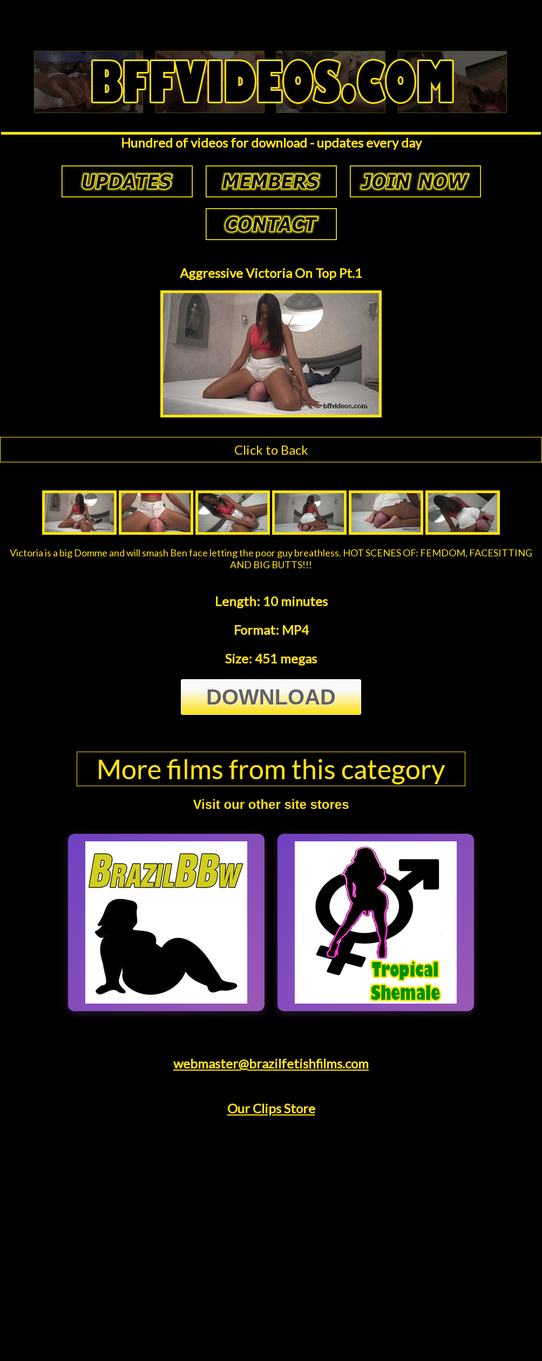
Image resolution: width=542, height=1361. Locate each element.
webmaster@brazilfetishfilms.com (271, 1063)
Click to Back (271, 449)
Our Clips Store (271, 1108)
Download (271, 697)
